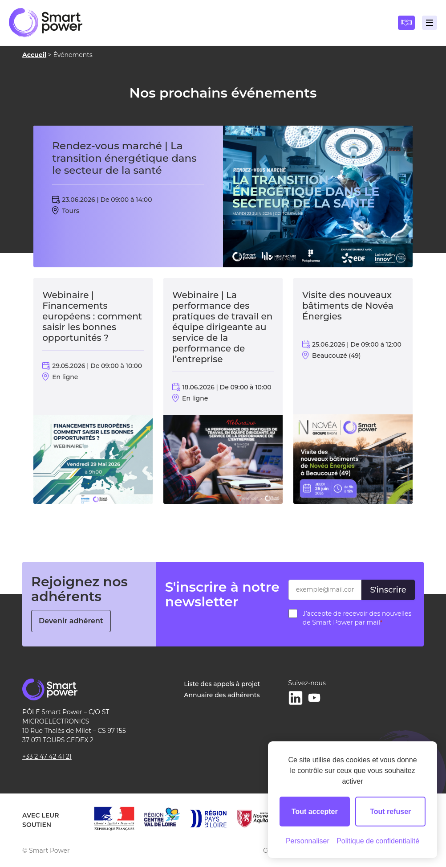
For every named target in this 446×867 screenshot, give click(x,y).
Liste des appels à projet (222, 684)
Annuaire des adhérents (221, 695)
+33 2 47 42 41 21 (47, 756)
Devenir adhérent (71, 621)
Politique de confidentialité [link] (378, 841)
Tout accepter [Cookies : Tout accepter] (315, 811)
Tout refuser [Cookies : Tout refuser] (390, 811)
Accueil (34, 55)
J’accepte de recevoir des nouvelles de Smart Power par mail (357, 617)
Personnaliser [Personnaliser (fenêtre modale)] (307, 841)
